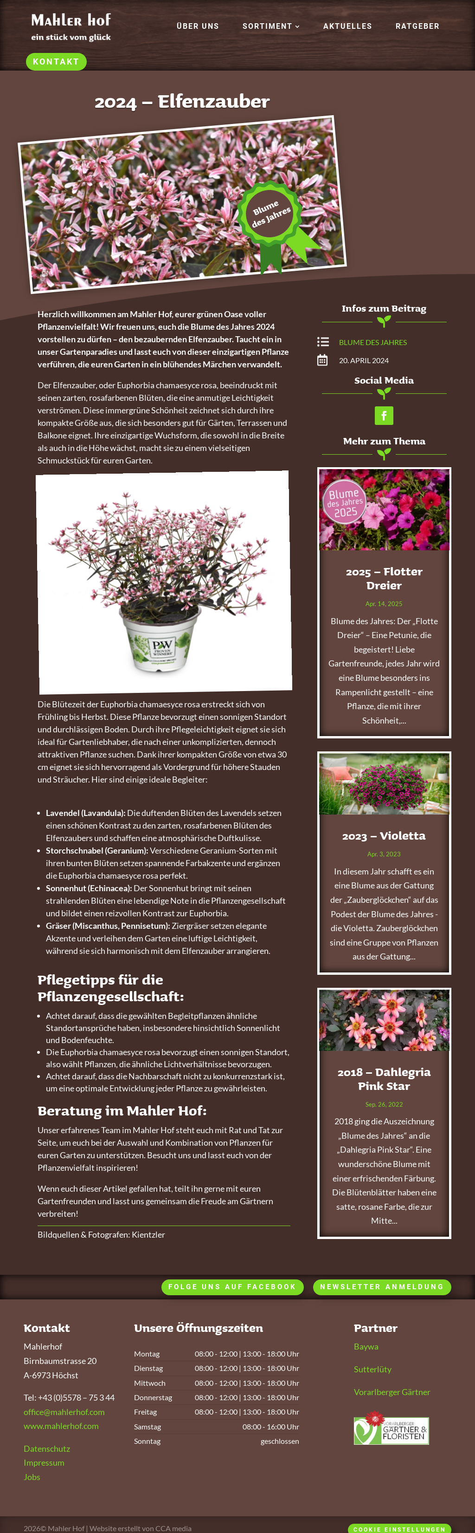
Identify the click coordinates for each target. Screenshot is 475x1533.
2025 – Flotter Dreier (384, 578)
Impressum (44, 1462)
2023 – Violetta (384, 835)
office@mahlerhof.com (64, 1412)
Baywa (366, 1346)
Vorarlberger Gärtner (392, 1392)
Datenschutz (47, 1448)
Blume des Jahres (373, 342)
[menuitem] (198, 26)
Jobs (32, 1477)
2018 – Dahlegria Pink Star (384, 1078)
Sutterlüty (373, 1369)
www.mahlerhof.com (61, 1426)
